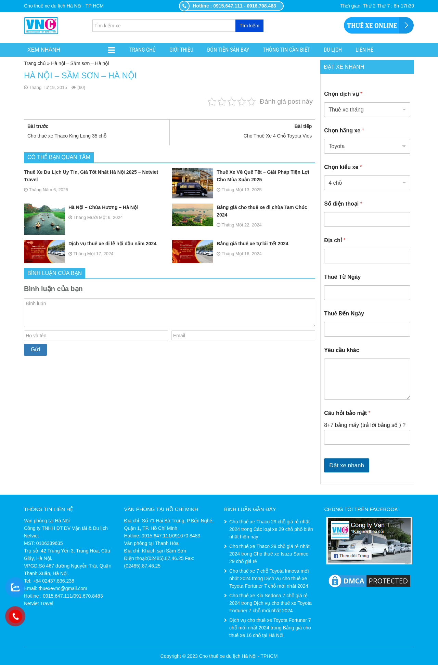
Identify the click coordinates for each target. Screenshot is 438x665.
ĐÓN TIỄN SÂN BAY (228, 50)
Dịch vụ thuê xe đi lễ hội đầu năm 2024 (90, 243)
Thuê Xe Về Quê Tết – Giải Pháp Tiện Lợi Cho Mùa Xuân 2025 (240, 175)
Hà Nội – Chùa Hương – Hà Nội (81, 207)
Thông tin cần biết (286, 50)
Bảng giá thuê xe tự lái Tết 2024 (230, 243)
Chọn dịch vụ (343, 94)
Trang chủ (142, 50)
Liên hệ (364, 50)
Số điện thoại (343, 204)
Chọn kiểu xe (343, 167)
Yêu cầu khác (341, 350)
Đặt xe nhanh (346, 465)
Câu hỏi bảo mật (347, 413)
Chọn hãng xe (344, 130)
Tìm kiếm (249, 25)
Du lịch (333, 50)
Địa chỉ (334, 240)
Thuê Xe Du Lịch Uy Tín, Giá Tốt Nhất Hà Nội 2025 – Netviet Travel (91, 175)
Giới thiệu (181, 50)
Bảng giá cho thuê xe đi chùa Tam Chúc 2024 (239, 211)
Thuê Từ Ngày (342, 277)
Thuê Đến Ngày (344, 313)
